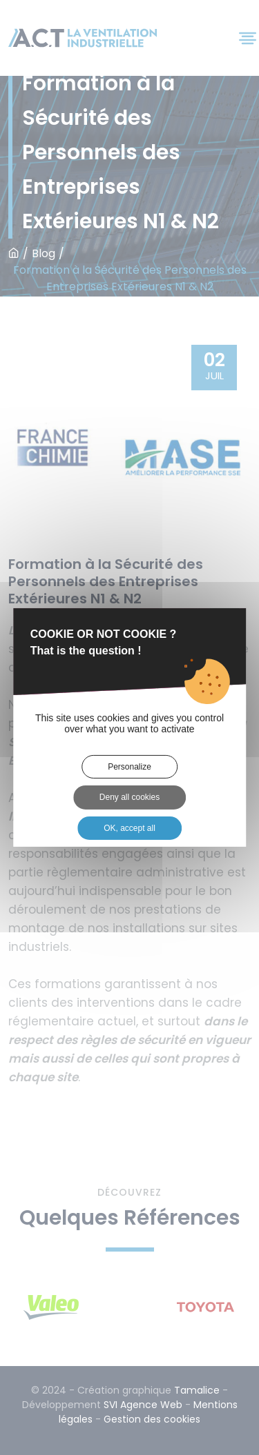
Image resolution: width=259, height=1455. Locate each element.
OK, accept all (129, 828)
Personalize (129, 767)
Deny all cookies (129, 797)
